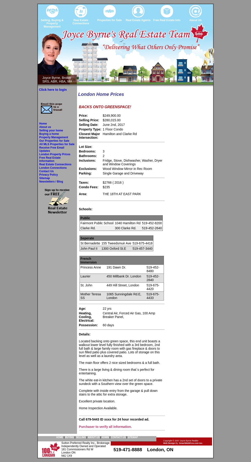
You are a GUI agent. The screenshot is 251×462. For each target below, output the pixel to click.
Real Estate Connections (55, 164)
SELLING (81, 437)
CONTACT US (118, 437)
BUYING (69, 437)
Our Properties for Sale (54, 140)
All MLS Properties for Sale (56, 144)
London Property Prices (54, 154)
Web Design (169, 443)
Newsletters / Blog (51, 181)
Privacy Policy (48, 174)
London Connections (53, 167)
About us (45, 127)
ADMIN (105, 437)
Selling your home (51, 130)
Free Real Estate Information (50, 159)
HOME (59, 437)
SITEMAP (133, 437)
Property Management (53, 137)
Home (43, 123)
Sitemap (44, 178)
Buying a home (49, 134)
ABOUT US (93, 437)
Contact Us (46, 171)
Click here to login (53, 89)
